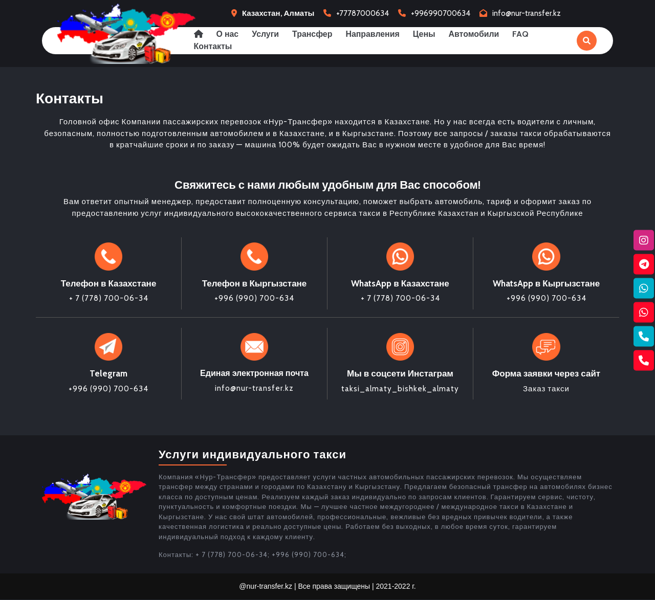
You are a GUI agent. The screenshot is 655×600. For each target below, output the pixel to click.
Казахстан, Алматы (278, 13)
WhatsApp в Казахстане (400, 283)
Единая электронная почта (254, 374)
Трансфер (314, 34)
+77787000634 (362, 13)
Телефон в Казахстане (109, 283)
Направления (375, 34)
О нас (228, 34)
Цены (428, 34)
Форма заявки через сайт (546, 374)
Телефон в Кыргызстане (254, 283)
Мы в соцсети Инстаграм (400, 374)
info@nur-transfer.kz (526, 13)
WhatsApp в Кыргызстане (546, 283)
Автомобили (478, 34)
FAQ (526, 34)
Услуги (266, 34)
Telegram (108, 374)
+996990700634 (440, 13)
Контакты (213, 46)
